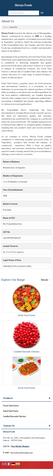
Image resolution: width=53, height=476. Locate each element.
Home (5, 27)
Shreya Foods (23, 5)
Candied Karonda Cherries (26, 351)
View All (45, 279)
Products (8, 398)
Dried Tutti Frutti (26, 315)
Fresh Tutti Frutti (26, 387)
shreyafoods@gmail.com (21, 452)
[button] (20, 446)
